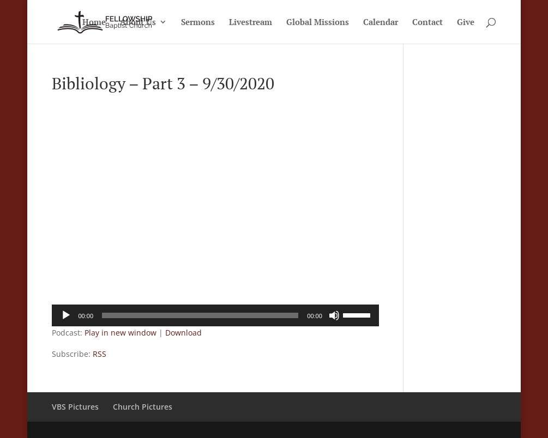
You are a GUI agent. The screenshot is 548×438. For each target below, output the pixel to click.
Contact (427, 22)
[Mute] (334, 315)
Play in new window (120, 332)
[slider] (200, 315)
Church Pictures (142, 407)
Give (465, 22)
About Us (138, 22)
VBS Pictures (75, 407)
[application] (215, 315)
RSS (99, 354)
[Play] (66, 315)
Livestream (250, 22)
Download (183, 332)
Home (94, 22)
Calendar (380, 22)
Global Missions (317, 22)
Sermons (198, 22)
